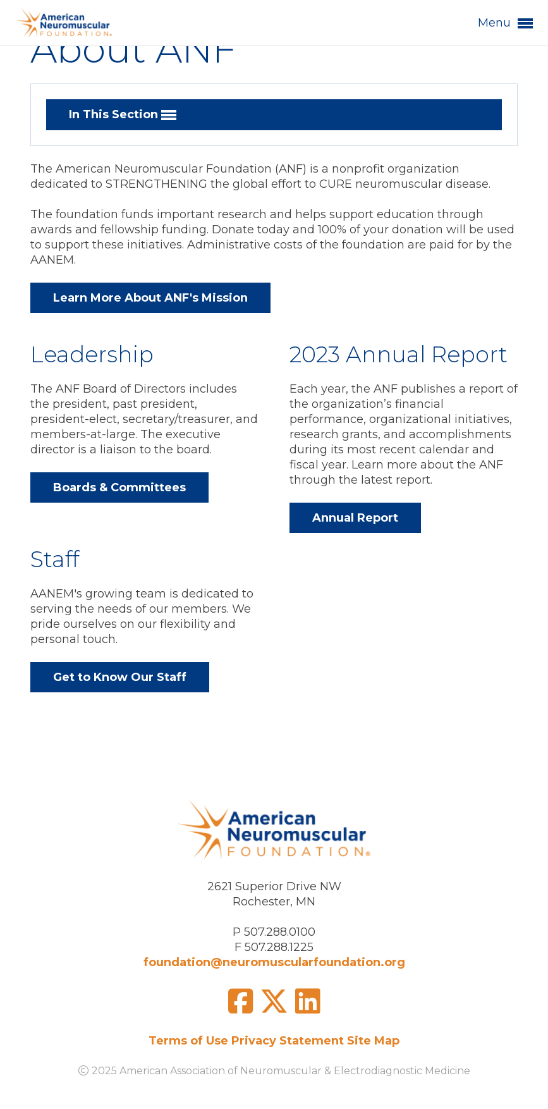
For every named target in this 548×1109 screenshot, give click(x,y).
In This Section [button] (122, 115)
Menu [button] (505, 23)
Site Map (373, 1041)
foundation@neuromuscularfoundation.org (274, 962)
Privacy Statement (287, 1041)
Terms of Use (188, 1041)
